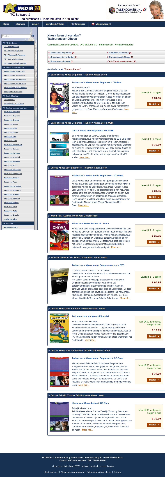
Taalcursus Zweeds (11, 215)
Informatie (20, 24)
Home (6, 24)
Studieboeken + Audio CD (14, 104)
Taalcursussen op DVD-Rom (15, 79)
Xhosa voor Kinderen (60, 61)
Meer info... (84, 157)
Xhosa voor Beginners (61, 53)
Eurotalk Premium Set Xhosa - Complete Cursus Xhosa (79, 257)
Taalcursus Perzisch (11, 178)
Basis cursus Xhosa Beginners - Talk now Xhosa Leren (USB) (82, 123)
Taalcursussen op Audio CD (14, 75)
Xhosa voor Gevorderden (62, 57)
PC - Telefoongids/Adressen (14, 55)
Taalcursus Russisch (12, 194)
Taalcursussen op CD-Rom (14, 71)
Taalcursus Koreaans (12, 153)
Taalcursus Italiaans (11, 149)
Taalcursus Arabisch (12, 112)
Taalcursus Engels (11, 132)
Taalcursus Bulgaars (12, 116)
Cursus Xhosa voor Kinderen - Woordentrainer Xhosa (78, 308)
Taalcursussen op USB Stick (15, 83)
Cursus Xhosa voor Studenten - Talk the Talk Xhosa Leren (80, 350)
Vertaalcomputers (11, 227)
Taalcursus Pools (10, 182)
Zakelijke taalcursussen (13, 92)
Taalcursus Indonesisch (13, 145)
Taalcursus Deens (11, 124)
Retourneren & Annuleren (99, 472)
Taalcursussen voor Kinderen (15, 88)
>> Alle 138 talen (10, 219)
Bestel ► (154, 104)
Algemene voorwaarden (72, 472)
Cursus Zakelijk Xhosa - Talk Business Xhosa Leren (77, 395)
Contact (35, 24)
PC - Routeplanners (11, 47)
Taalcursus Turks (10, 211)
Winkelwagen (101, 23)
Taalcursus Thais (10, 207)
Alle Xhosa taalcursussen (121, 61)
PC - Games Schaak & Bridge (15, 63)
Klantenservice (78, 24)
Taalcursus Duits (10, 128)
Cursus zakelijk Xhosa (119, 57)
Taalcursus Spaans (11, 203)
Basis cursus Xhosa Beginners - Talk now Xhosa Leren (79, 74)
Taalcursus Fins (10, 136)
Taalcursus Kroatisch (12, 157)
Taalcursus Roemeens (12, 190)
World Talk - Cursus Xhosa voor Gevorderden (74, 216)
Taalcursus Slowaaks (12, 198)
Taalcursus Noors (10, 165)
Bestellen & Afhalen (55, 24)
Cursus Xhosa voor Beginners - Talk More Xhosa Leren (79, 168)
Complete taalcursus (119, 53)
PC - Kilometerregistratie (13, 51)
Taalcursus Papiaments (13, 174)
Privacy (117, 472)
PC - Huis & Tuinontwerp (13, 59)
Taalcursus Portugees (12, 169)
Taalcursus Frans (10, 141)
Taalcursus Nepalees (12, 161)
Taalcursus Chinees (11, 120)
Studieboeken (9, 100)
